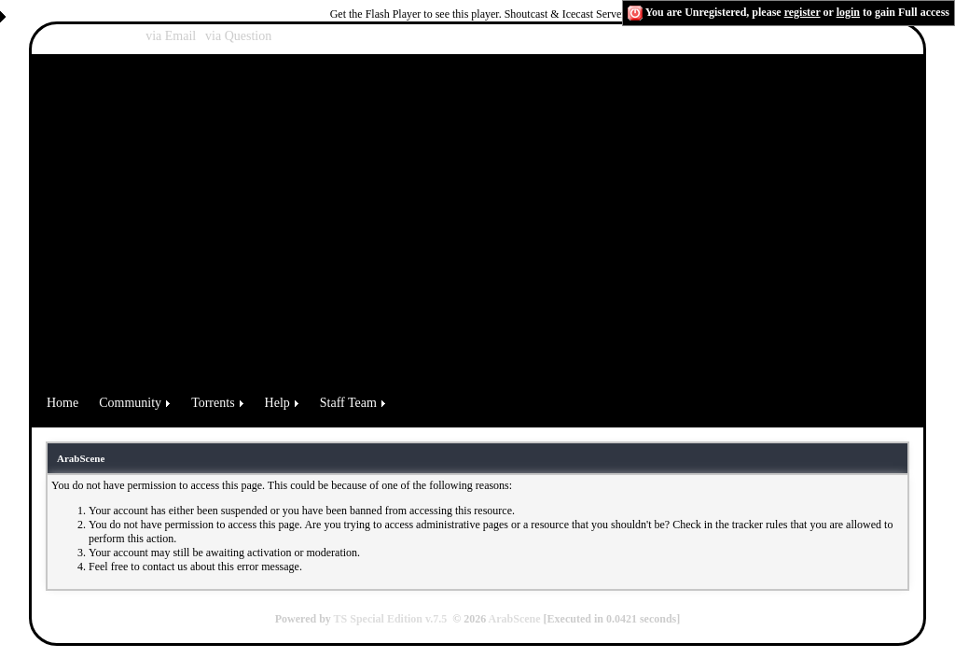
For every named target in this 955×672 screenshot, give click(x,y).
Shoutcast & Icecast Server (565, 14)
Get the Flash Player (376, 14)
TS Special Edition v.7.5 (391, 618)
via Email (170, 36)
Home (62, 403)
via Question (238, 36)
